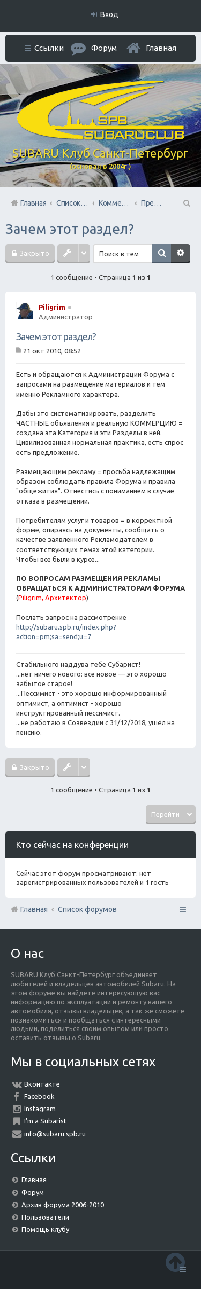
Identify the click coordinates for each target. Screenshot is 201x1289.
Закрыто (33, 253)
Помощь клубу (45, 1229)
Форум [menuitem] (104, 47)
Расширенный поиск (180, 253)
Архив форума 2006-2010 (62, 1204)
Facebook (39, 1096)
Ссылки (49, 47)
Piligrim (52, 307)
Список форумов (87, 909)
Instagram (40, 1108)
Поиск (161, 253)
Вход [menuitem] (109, 14)
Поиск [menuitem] (186, 203)
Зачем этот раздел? (69, 229)
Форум (32, 1192)
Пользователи (45, 1217)
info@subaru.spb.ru (55, 1133)
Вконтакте (42, 1084)
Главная (161, 47)
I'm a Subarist (45, 1121)
